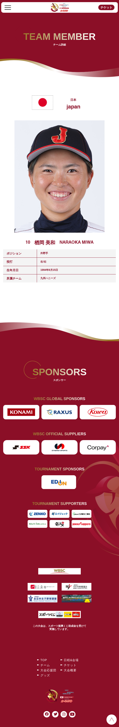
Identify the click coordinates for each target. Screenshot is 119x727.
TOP (43, 660)
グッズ (45, 675)
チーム (45, 665)
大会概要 (70, 670)
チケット (106, 7)
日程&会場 (71, 660)
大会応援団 (48, 670)
